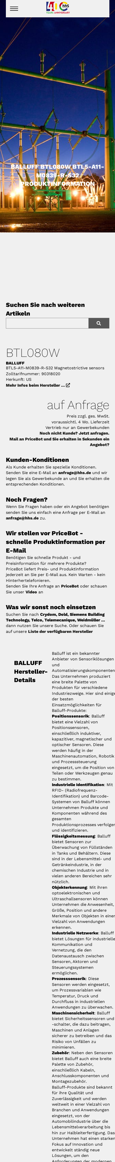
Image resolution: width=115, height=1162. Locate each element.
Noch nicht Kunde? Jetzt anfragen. (74, 433)
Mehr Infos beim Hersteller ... (38, 385)
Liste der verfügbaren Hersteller (60, 631)
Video (31, 592)
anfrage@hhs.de (74, 472)
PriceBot (70, 586)
